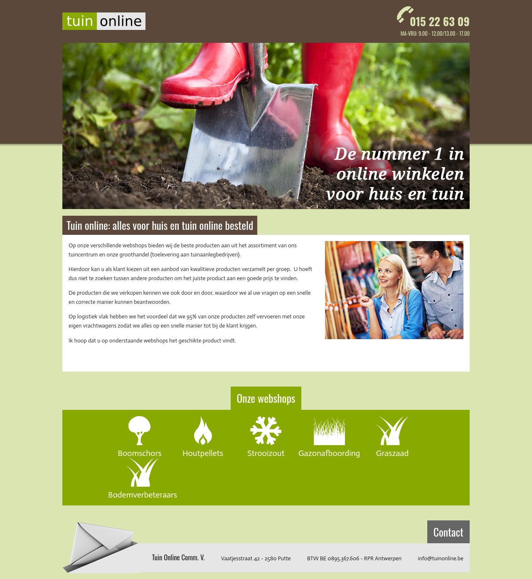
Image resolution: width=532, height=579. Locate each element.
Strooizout (265, 453)
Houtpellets (202, 453)
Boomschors (139, 453)
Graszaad (392, 453)
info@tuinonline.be (440, 558)
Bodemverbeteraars (142, 494)
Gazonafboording (329, 453)
